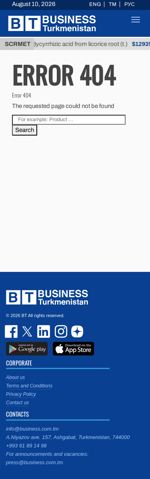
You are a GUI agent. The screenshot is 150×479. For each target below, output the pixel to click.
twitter (28, 331)
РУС (129, 4)
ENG (95, 4)
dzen (76, 331)
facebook (12, 331)
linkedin (44, 331)
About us (15, 377)
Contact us (17, 402)
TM (112, 4)
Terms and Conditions (29, 386)
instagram (60, 331)
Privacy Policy (21, 394)
